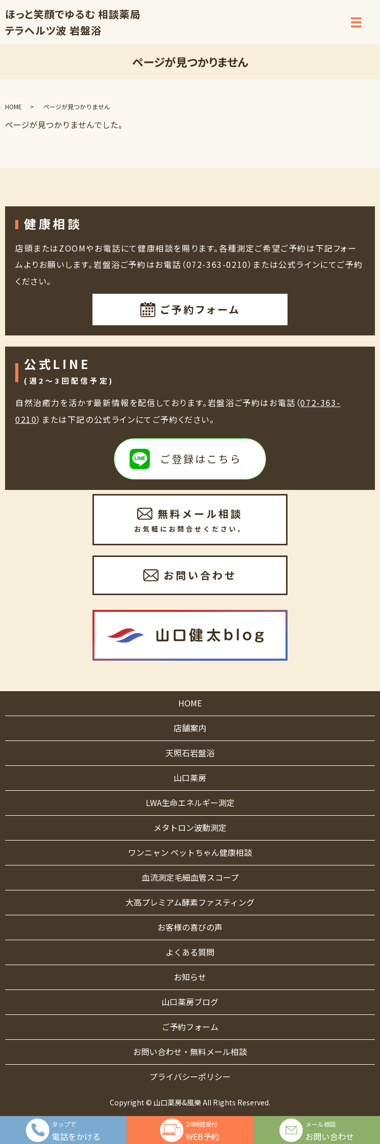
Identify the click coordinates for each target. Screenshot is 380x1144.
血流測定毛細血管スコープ (190, 877)
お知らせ (190, 977)
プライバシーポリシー (190, 1076)
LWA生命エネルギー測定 (190, 802)
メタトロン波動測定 (190, 827)
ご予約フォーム (190, 1027)
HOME (13, 106)
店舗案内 (190, 728)
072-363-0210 (217, 264)
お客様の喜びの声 (190, 927)
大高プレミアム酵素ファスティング (190, 902)
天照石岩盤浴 (190, 753)
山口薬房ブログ (190, 1002)
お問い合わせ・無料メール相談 (190, 1051)
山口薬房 (190, 777)
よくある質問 (190, 952)
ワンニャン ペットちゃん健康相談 (190, 852)
